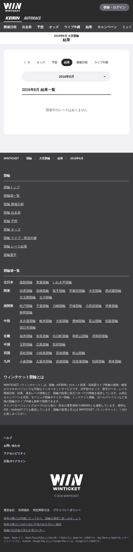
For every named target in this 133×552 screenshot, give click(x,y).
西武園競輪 (113, 291)
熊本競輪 (115, 361)
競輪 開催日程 (14, 204)
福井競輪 (26, 336)
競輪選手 (10, 255)
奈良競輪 (42, 336)
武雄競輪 (62, 361)
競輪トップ (12, 187)
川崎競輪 (59, 306)
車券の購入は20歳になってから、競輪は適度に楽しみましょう (42, 518)
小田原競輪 (94, 306)
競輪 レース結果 (15, 246)
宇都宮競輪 (77, 291)
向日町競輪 (61, 336)
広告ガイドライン (15, 461)
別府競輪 (98, 361)
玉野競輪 (26, 344)
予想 (40, 27)
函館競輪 (26, 282)
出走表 (27, 27)
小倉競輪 (26, 361)
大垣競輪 (62, 321)
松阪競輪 (111, 321)
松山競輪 (78, 353)
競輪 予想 (10, 221)
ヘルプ (8, 438)
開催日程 (10, 27)
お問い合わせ (12, 445)
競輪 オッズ (12, 229)
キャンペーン (107, 27)
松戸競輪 (26, 306)
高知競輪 (62, 353)
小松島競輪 (44, 353)
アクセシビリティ (15, 453)
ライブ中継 (72, 27)
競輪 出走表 (12, 212)
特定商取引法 (41, 510)
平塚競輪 (75, 306)
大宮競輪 (95, 291)
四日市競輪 (28, 327)
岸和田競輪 (100, 336)
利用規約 (23, 510)
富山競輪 (95, 321)
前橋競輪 (42, 291)
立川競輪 (45, 297)
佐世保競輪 (80, 361)
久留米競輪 (44, 361)
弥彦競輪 (26, 291)
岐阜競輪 (45, 321)
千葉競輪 (42, 306)
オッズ (54, 27)
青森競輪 (42, 282)
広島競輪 (42, 344)
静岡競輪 (26, 312)
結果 (89, 27)
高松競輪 (26, 353)
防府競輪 (59, 344)
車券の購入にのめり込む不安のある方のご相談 (32, 524)
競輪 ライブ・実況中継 (20, 238)
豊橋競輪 (78, 321)
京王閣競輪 (28, 297)
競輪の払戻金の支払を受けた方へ (24, 530)
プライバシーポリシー (67, 510)
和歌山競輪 (80, 336)
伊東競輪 (111, 306)
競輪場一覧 (12, 195)
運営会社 (9, 510)
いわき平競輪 (62, 282)
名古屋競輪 (28, 321)
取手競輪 (59, 291)
